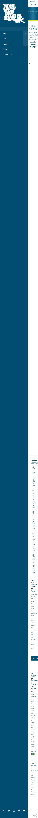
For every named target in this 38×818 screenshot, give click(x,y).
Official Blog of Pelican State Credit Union (33, 3)
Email (32, 648)
